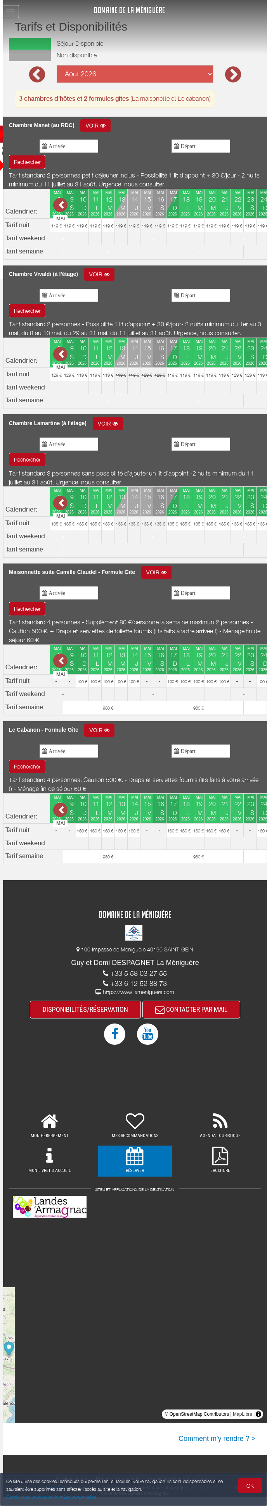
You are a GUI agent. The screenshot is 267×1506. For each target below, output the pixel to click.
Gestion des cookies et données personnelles (51, 1497)
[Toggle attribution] (258, 1423)
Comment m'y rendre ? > (217, 1447)
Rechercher (44, 162)
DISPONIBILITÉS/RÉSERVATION (94, 1018)
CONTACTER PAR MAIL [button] (200, 1018)
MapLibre (242, 1423)
